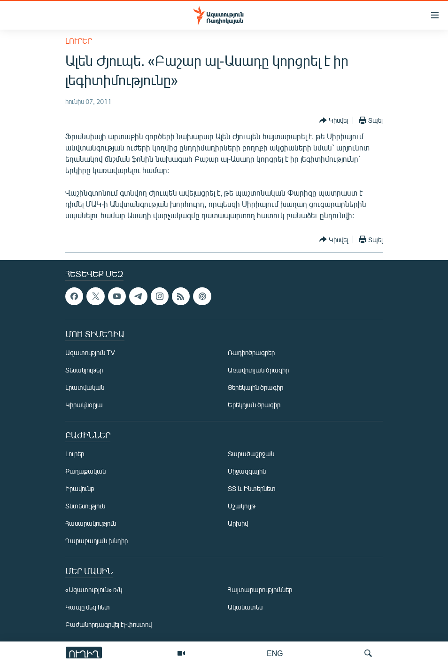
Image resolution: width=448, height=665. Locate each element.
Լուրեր (78, 40)
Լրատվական (84, 387)
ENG (275, 653)
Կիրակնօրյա (84, 405)
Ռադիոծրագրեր (251, 352)
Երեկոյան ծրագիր (254, 405)
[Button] (333, 120)
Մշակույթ (241, 506)
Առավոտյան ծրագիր (258, 370)
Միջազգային (247, 471)
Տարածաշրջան (251, 454)
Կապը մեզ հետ (87, 607)
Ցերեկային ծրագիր (255, 387)
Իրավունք (79, 488)
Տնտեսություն (85, 506)
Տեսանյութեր (84, 370)
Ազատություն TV (90, 352)
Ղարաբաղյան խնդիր (96, 541)
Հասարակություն (90, 523)
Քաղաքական (85, 471)
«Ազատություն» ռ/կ (93, 590)
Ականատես (245, 607)
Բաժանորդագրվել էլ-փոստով (108, 624)
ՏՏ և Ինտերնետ (252, 488)
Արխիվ (238, 523)
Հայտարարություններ (260, 590)
